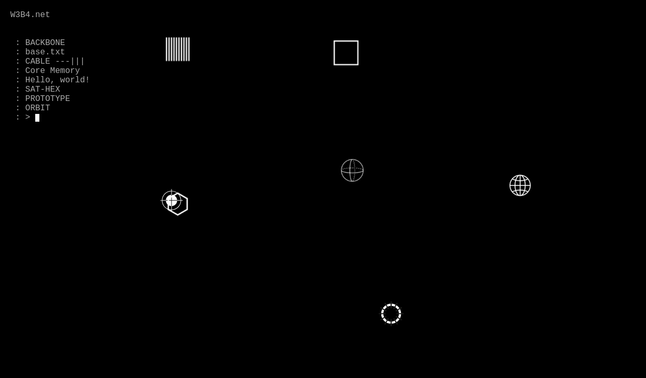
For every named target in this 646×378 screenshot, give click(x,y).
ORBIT (37, 108)
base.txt (45, 52)
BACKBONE (45, 43)
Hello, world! (57, 80)
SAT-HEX (42, 89)
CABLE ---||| (55, 61)
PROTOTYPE (47, 99)
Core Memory (52, 71)
